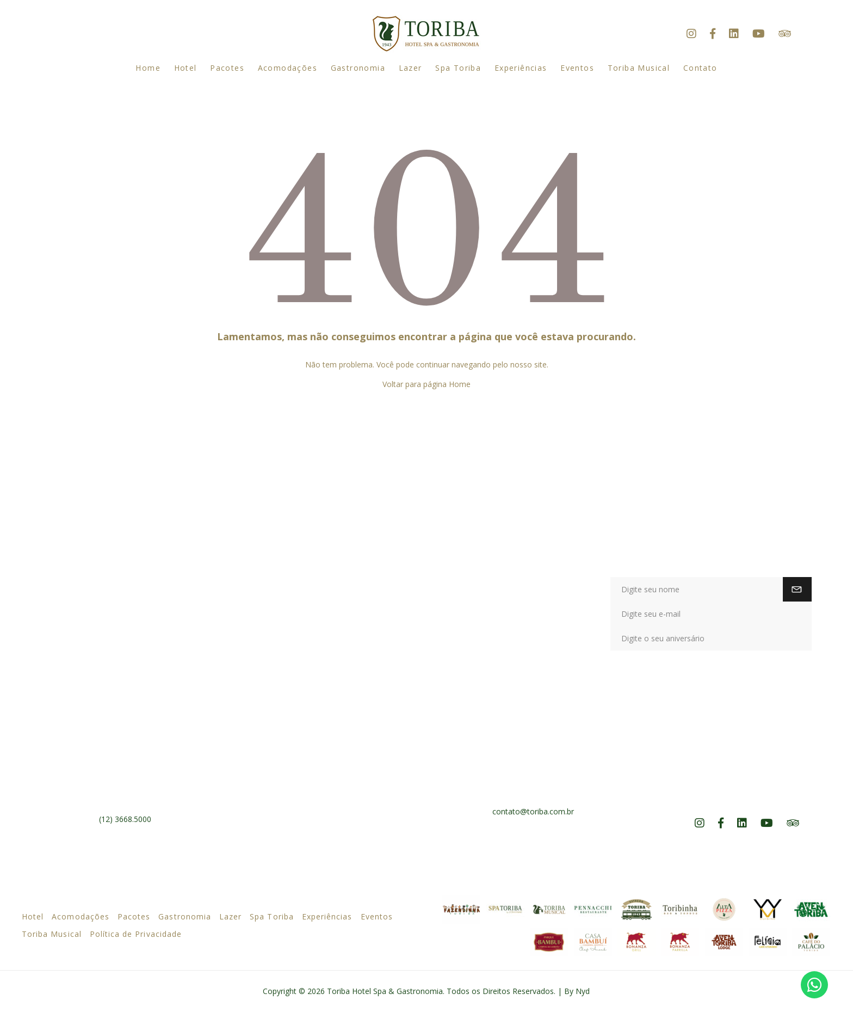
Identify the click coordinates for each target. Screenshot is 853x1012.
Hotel (185, 68)
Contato (700, 68)
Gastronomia (358, 68)
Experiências (521, 68)
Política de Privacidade (136, 934)
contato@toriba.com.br (533, 811)
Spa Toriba (458, 68)
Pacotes (227, 68)
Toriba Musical (639, 68)
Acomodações (287, 68)
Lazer (410, 68)
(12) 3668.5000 (125, 819)
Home (147, 68)
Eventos (577, 68)
